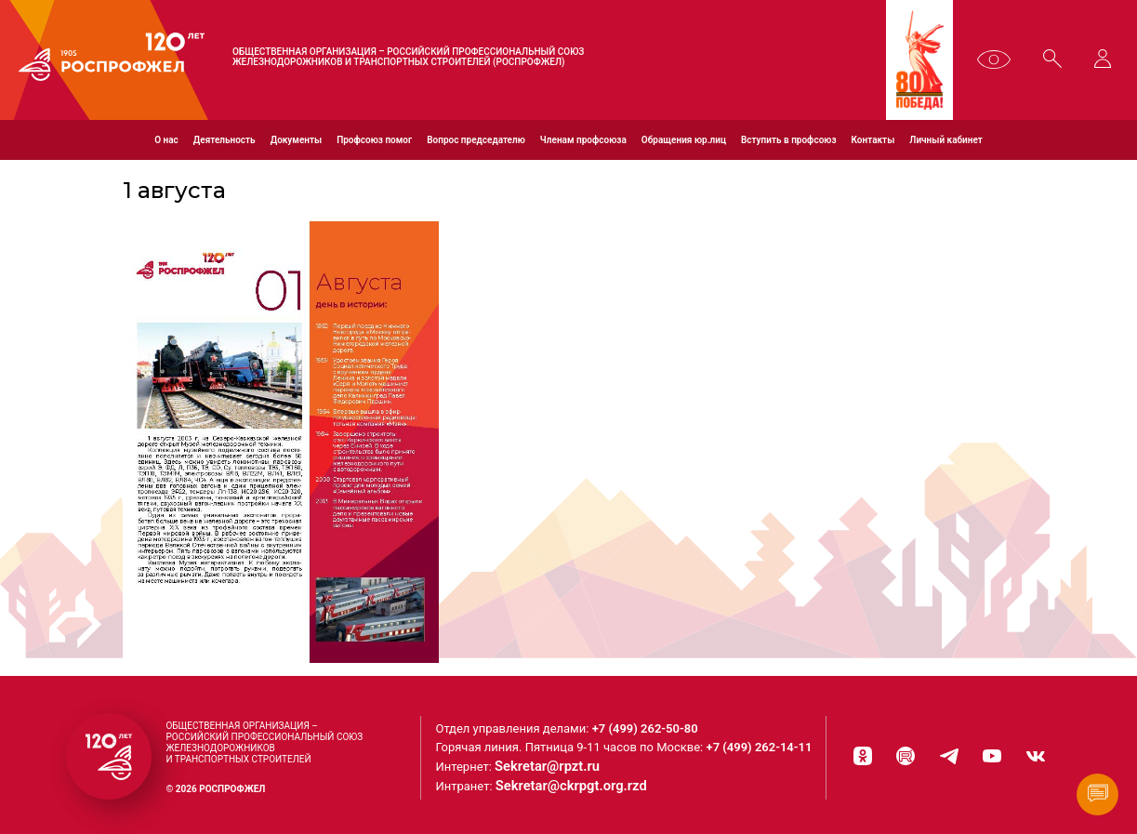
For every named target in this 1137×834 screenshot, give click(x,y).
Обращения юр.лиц (683, 140)
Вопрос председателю (476, 140)
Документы (296, 140)
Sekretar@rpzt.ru (559, 764)
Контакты (873, 140)
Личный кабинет (946, 140)
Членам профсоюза (583, 140)
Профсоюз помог (374, 140)
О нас (166, 140)
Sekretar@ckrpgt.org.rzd (581, 782)
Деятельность (224, 140)
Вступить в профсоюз (789, 140)
